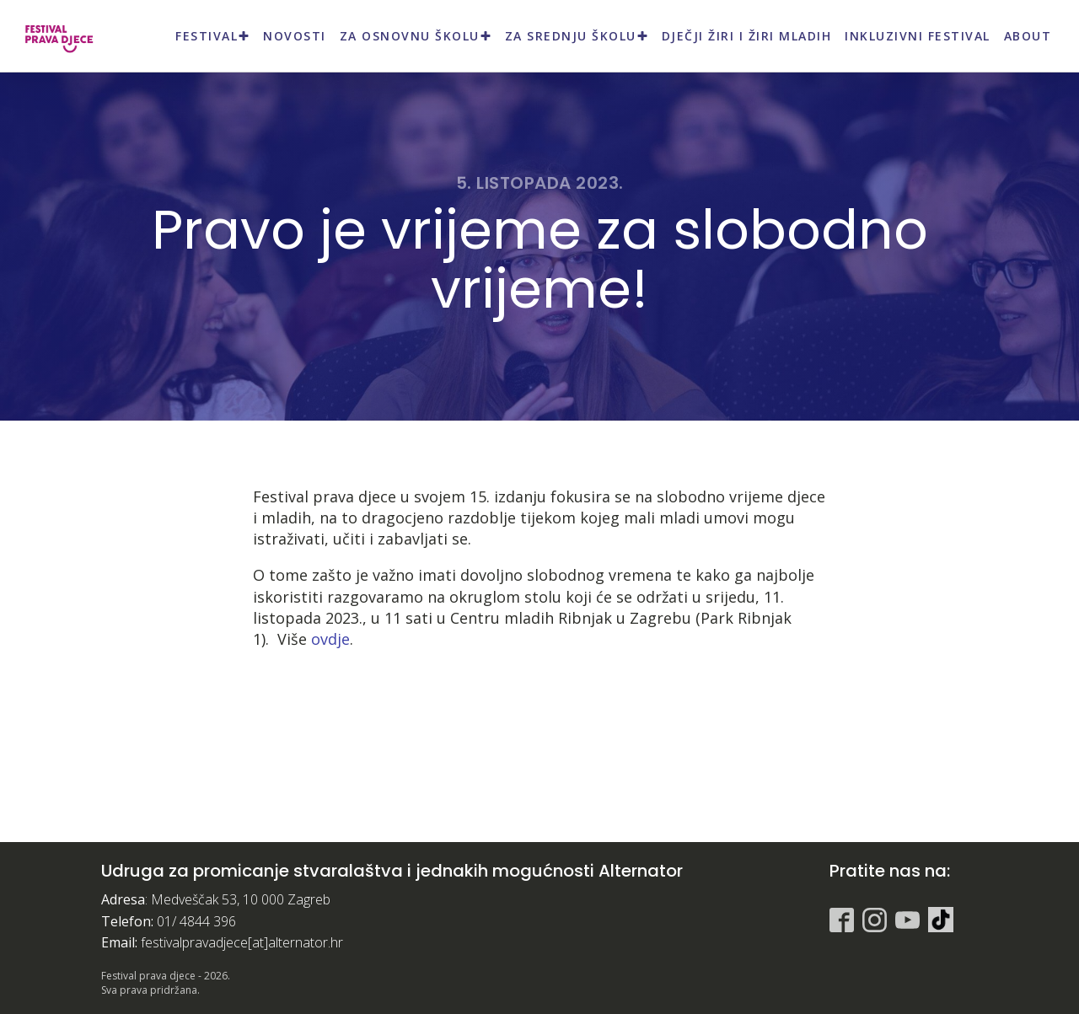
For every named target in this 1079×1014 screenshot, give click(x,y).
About (1028, 36)
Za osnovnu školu (415, 36)
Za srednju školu (576, 36)
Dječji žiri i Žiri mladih (747, 36)
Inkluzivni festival (917, 36)
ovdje (330, 639)
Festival (212, 36)
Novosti (294, 36)
